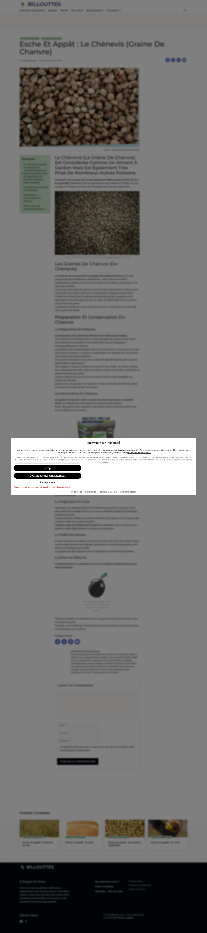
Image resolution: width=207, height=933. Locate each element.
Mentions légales (128, 499)
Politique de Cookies (108, 499)
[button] (103, 476)
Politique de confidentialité (83, 499)
